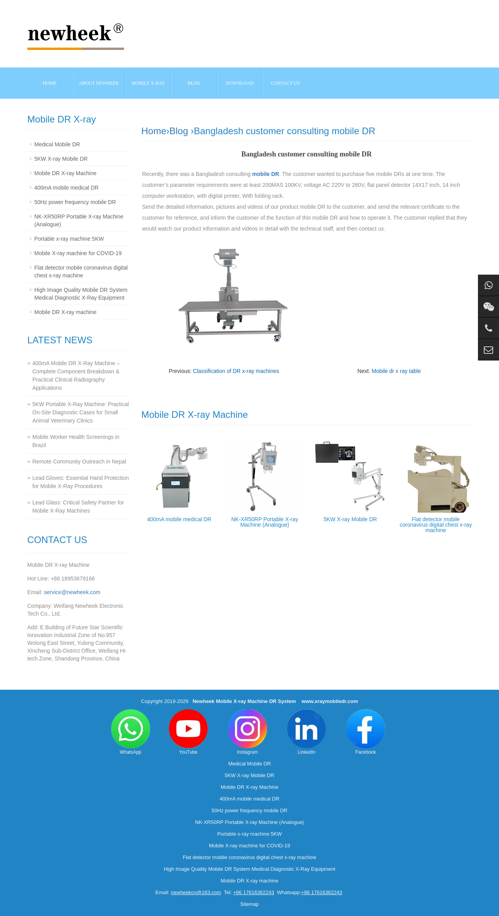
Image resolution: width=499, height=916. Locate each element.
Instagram (247, 732)
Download (240, 83)
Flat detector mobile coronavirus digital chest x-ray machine (436, 524)
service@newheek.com (72, 592)
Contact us (285, 83)
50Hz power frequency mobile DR (75, 202)
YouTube (188, 732)
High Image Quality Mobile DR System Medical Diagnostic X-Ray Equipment (249, 869)
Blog (179, 131)
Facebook (365, 732)
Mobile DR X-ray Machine (65, 173)
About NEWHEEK (99, 83)
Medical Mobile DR (57, 144)
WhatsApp (130, 732)
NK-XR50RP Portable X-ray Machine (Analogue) (264, 522)
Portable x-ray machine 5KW (69, 239)
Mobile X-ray (148, 83)
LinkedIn (306, 732)
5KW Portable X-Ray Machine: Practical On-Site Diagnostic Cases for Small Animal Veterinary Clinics (80, 412)
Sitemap (249, 904)
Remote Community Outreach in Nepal (79, 461)
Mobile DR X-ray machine (65, 312)
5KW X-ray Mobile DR (350, 519)
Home (50, 83)
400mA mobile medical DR (179, 519)
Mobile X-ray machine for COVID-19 (78, 253)
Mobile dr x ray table (396, 371)
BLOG (194, 83)
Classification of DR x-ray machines (236, 371)
